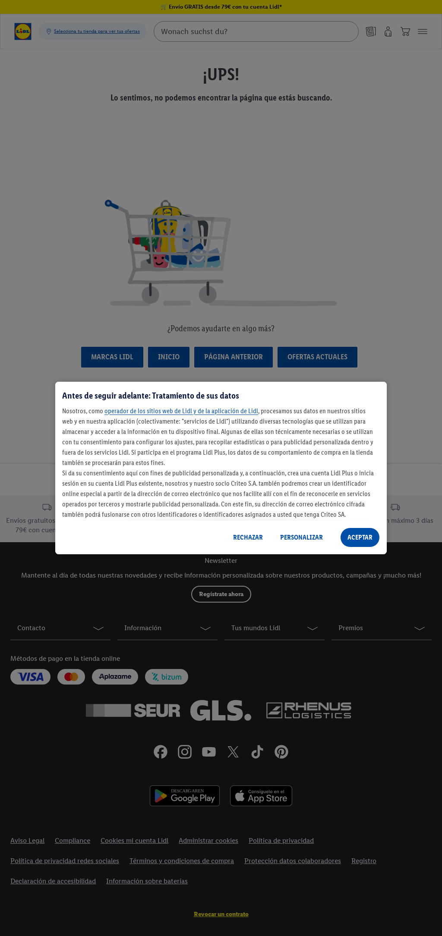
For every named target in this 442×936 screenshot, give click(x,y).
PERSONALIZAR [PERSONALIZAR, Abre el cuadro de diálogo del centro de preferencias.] (301, 537)
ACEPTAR (360, 537)
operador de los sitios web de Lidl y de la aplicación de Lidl (181, 411)
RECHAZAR (248, 537)
